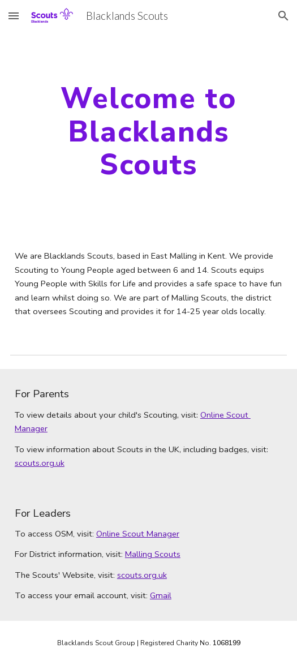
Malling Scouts (152, 554)
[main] (148, 131)
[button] (13, 15)
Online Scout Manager (137, 533)
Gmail (160, 595)
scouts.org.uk (39, 463)
